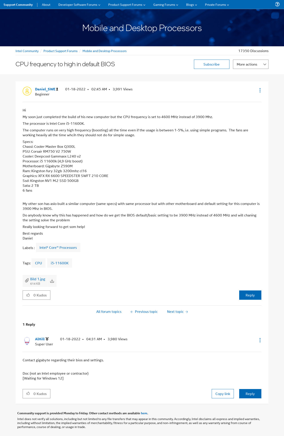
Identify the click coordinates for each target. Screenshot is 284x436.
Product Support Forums (60, 50)
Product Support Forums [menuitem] (125, 4)
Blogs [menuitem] (190, 4)
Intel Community (27, 50)
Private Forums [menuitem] (215, 4)
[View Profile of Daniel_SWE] (46, 89)
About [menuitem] (46, 4)
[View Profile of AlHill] (42, 339)
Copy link (222, 393)
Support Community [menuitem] (18, 4)
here (144, 413)
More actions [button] (247, 64)
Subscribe (211, 64)
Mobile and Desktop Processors (105, 50)
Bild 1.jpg (37, 278)
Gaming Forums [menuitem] (164, 4)
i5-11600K (60, 262)
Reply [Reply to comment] (250, 393)
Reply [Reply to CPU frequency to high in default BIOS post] (250, 295)
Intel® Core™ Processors (58, 247)
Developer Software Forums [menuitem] (77, 4)
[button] (259, 90)
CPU (38, 262)
